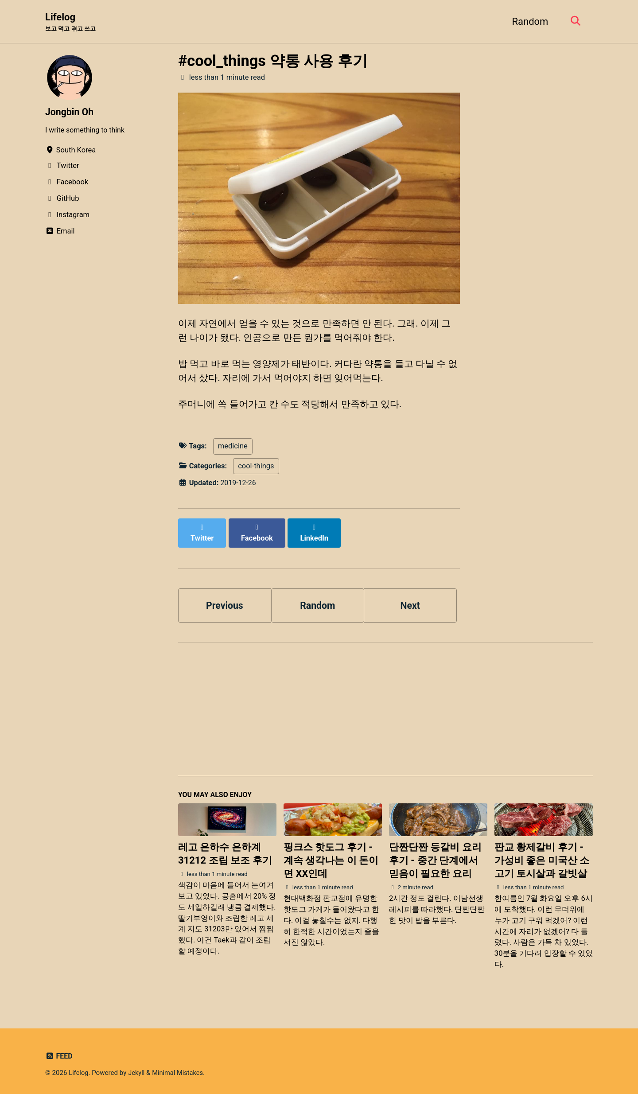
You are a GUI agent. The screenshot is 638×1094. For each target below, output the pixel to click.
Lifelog (72, 23)
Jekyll (137, 1069)
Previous (225, 600)
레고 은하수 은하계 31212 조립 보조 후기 (225, 850)
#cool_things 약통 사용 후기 (273, 61)
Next (410, 600)
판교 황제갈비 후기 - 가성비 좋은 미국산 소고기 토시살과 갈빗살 (541, 857)
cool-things (256, 470)
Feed (59, 1052)
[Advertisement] (385, 709)
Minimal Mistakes (179, 1069)
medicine (233, 451)
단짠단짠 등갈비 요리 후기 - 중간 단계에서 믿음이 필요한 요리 (435, 857)
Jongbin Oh (70, 112)
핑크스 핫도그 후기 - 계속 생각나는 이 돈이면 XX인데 (331, 857)
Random (528, 21)
